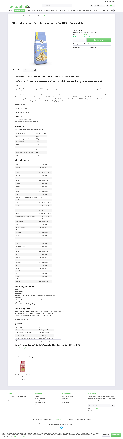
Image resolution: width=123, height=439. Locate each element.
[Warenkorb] (110, 5)
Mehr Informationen (20, 436)
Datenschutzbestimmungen (104, 409)
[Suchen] (70, 5)
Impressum (65, 405)
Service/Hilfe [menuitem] (109, 1)
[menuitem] (57, 5)
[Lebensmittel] (19, 10)
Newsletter (65, 401)
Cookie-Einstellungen (68, 396)
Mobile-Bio (65, 399)
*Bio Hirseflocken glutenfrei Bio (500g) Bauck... (22, 375)
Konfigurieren (116, 435)
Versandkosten (57, 419)
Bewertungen (30, 70)
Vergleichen (77, 44)
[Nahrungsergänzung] (51, 10)
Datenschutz (65, 403)
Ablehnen (106, 435)
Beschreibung (17, 70)
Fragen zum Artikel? (21, 347)
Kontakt (37, 396)
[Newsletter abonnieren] (112, 405)
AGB (36, 405)
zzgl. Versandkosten (83, 34)
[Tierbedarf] (71, 10)
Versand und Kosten (40, 399)
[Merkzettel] (91, 5)
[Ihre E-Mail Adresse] (99, 405)
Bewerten (96, 44)
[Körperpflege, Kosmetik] (34, 10)
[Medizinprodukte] (108, 10)
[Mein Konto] (99, 5)
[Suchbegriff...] (57, 5)
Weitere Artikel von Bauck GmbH (25, 349)
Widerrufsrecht (39, 401)
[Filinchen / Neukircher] (84, 10)
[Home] (11, 10)
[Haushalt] (63, 10)
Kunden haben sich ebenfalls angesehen (25, 357)
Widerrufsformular (40, 403)
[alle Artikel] (96, 10)
